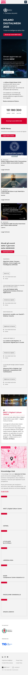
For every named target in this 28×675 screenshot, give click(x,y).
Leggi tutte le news (8, 135)
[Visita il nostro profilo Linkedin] (2, 657)
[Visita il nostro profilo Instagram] (5, 657)
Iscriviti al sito (8, 72)
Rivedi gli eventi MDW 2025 (13, 34)
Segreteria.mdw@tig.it (7, 660)
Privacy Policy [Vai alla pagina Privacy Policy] (19, 660)
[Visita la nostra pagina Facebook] (7, 657)
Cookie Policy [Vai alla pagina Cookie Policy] (19, 663)
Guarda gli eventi (8, 251)
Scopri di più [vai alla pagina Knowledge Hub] (4, 491)
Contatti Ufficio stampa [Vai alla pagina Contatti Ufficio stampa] (7, 663)
